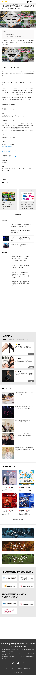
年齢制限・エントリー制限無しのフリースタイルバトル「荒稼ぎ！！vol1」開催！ (21, 238)
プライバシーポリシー (11, 668)
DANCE (8, 170)
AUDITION (4, 162)
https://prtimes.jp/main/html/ (7, 146)
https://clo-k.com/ (5, 151)
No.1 (10, 168)
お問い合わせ (27, 668)
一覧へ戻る (18, 214)
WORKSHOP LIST (18, 519)
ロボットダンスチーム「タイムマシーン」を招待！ (14, 36)
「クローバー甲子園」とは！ (10, 34)
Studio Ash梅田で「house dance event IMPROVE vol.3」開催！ (20, 245)
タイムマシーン (16, 168)
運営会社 (20, 668)
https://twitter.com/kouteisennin (8, 156)
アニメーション (25, 168)
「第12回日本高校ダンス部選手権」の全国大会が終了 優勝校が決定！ (21, 225)
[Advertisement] (16, 299)
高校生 (31, 168)
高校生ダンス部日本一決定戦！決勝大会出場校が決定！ (21, 231)
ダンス (3, 170)
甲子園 (6, 168)
